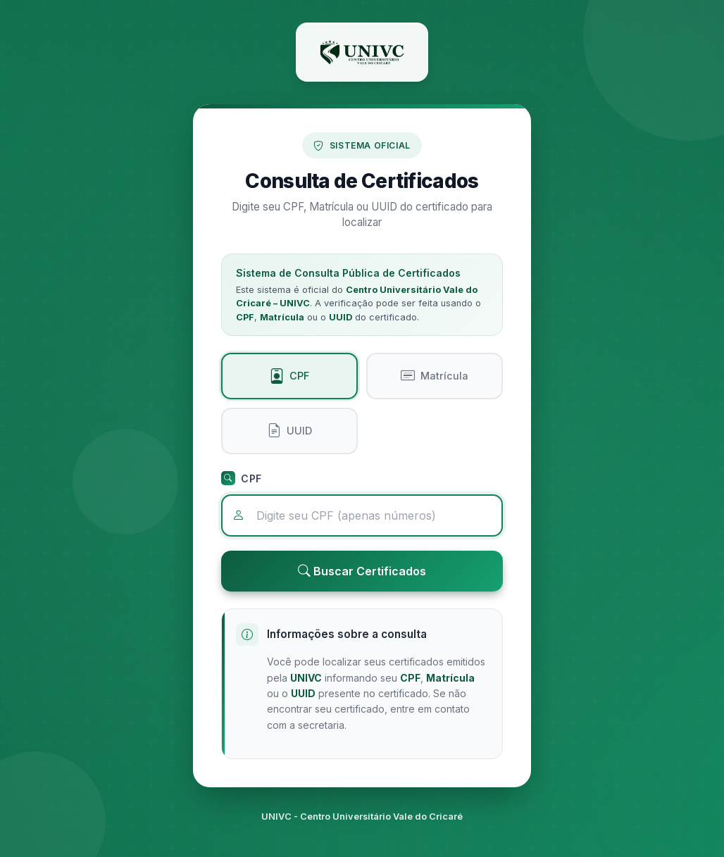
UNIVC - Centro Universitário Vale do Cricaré (362, 816)
